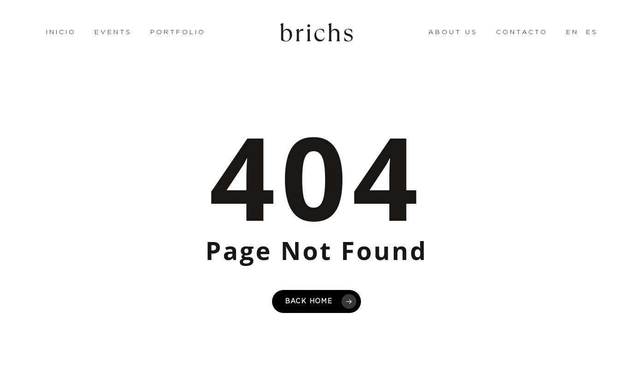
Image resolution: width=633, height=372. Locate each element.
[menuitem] (567, 32)
